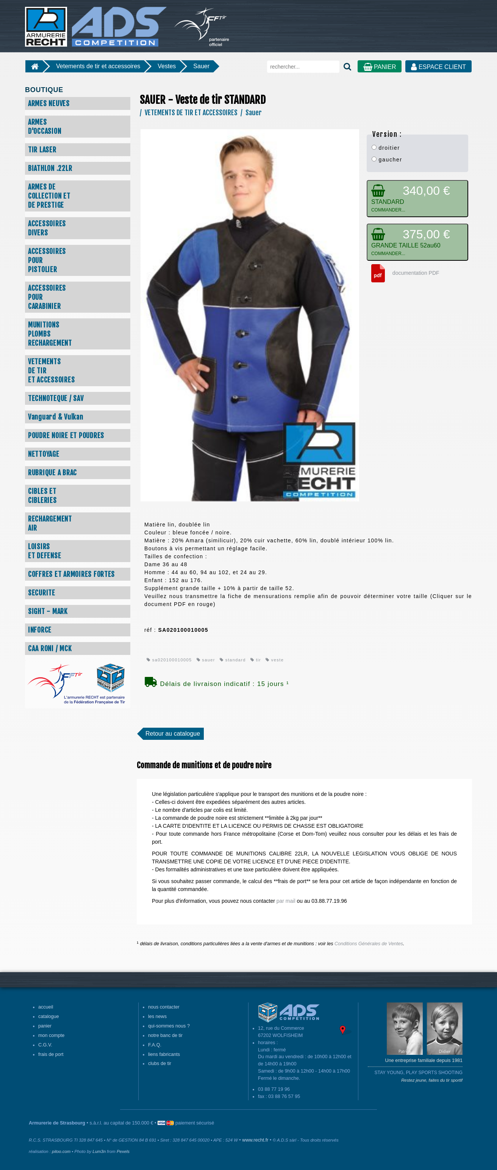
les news (157, 1016)
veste (275, 660)
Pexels (123, 1151)
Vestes (167, 66)
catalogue (48, 1016)
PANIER (379, 67)
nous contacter (164, 1007)
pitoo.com (61, 1151)
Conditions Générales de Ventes (368, 943)
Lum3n (99, 1151)
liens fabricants (164, 1054)
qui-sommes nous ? (169, 1026)
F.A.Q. (154, 1045)
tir (255, 660)
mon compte (51, 1035)
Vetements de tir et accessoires (98, 66)
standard (233, 660)
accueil (45, 1007)
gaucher (387, 160)
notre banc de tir (165, 1035)
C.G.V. (45, 1045)
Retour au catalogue (172, 733)
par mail (286, 901)
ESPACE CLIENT (438, 67)
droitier (386, 148)
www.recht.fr (255, 1140)
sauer (206, 660)
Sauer (201, 66)
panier (45, 1026)
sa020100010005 (169, 660)
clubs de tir (159, 1063)
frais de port (51, 1054)
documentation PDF (403, 273)
